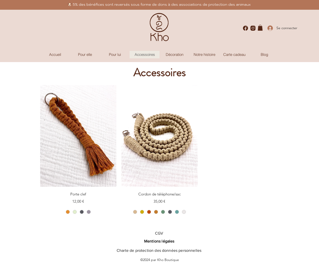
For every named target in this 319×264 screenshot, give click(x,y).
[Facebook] (245, 28)
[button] (260, 28)
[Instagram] (252, 28)
